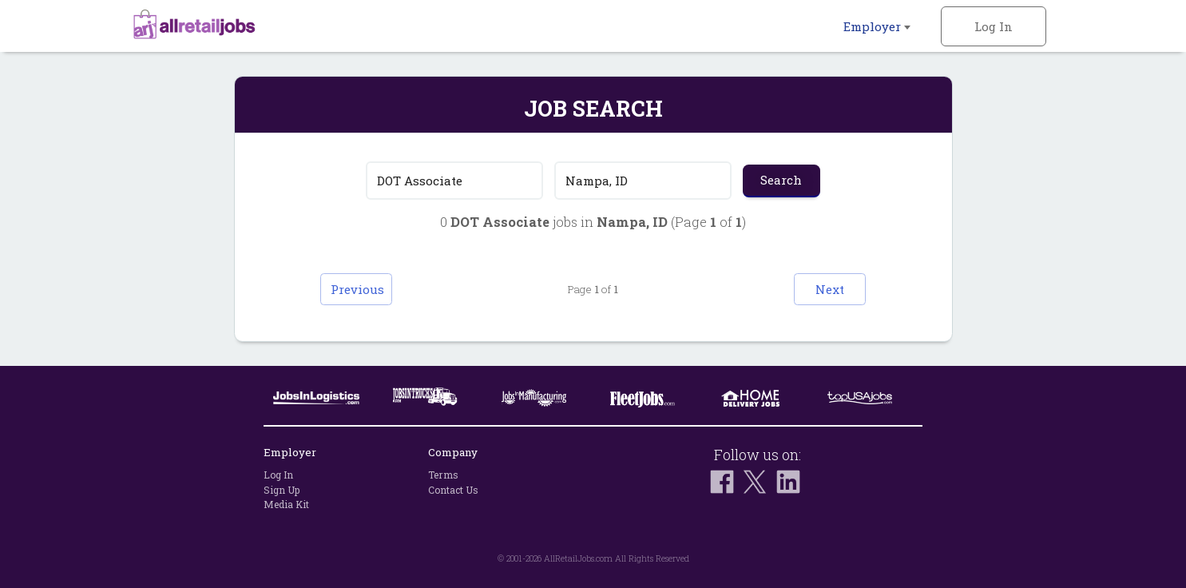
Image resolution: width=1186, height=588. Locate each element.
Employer (876, 26)
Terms (443, 474)
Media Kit (286, 504)
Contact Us (453, 489)
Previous (357, 289)
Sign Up (281, 489)
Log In (993, 26)
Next (829, 289)
